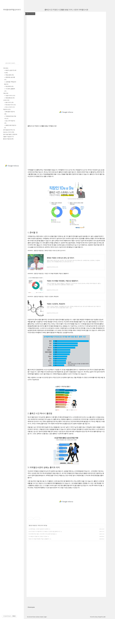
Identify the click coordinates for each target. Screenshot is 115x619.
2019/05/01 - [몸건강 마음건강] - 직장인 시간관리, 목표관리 (43, 296)
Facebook (37, 616)
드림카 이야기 (10, 95)
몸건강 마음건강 (8, 138)
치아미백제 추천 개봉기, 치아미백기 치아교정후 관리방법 (42, 534)
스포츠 (6, 100)
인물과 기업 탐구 (8, 136)
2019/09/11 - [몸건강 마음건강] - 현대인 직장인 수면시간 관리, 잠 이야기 (46, 250)
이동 (5, 93)
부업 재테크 (9, 86)
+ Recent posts (31, 607)
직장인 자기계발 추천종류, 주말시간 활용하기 (39, 539)
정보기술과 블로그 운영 (10, 134)
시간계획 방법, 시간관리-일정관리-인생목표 (39, 529)
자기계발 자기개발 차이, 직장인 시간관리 (38, 536)
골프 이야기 (9, 102)
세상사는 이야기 (8, 132)
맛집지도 (6, 109)
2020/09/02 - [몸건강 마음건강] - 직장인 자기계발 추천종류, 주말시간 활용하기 (48, 273)
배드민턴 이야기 (10, 104)
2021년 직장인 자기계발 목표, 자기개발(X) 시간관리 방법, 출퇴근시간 (44, 531)
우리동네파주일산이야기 (12, 9)
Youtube (41, 616)
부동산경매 (9, 75)
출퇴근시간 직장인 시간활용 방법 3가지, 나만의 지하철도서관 (66, 9)
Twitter (34, 616)
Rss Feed (29, 616)
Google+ (45, 616)
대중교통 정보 (10, 97)
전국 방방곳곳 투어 (9, 130)
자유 (5, 68)
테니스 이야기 (10, 107)
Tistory (96, 616)
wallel (104, 616)
